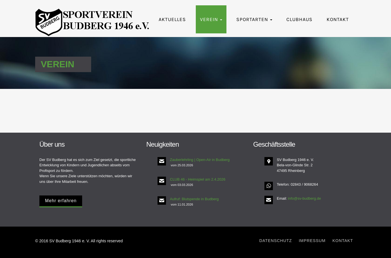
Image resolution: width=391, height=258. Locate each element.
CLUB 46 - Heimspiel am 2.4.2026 (197, 179)
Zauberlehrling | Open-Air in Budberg (200, 160)
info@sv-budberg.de (304, 198)
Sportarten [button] (254, 19)
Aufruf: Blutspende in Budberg (194, 199)
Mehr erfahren (61, 200)
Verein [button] (211, 19)
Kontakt (338, 19)
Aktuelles (172, 19)
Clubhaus (299, 19)
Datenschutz (275, 240)
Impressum (312, 240)
